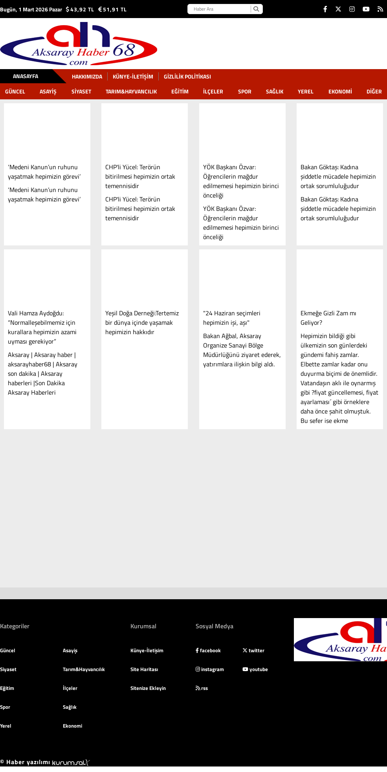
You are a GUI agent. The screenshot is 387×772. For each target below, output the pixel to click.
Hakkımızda (87, 76)
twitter (253, 650)
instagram (210, 669)
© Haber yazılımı (45, 762)
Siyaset (81, 91)
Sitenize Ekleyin (148, 688)
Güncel (15, 91)
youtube (255, 669)
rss (202, 688)
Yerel (306, 91)
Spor (244, 91)
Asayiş (48, 91)
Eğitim (180, 91)
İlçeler (213, 91)
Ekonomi (340, 91)
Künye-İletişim (133, 76)
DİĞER (374, 91)
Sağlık (274, 91)
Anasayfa (25, 76)
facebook (208, 650)
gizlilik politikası (187, 76)
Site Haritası (144, 669)
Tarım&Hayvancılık (131, 91)
